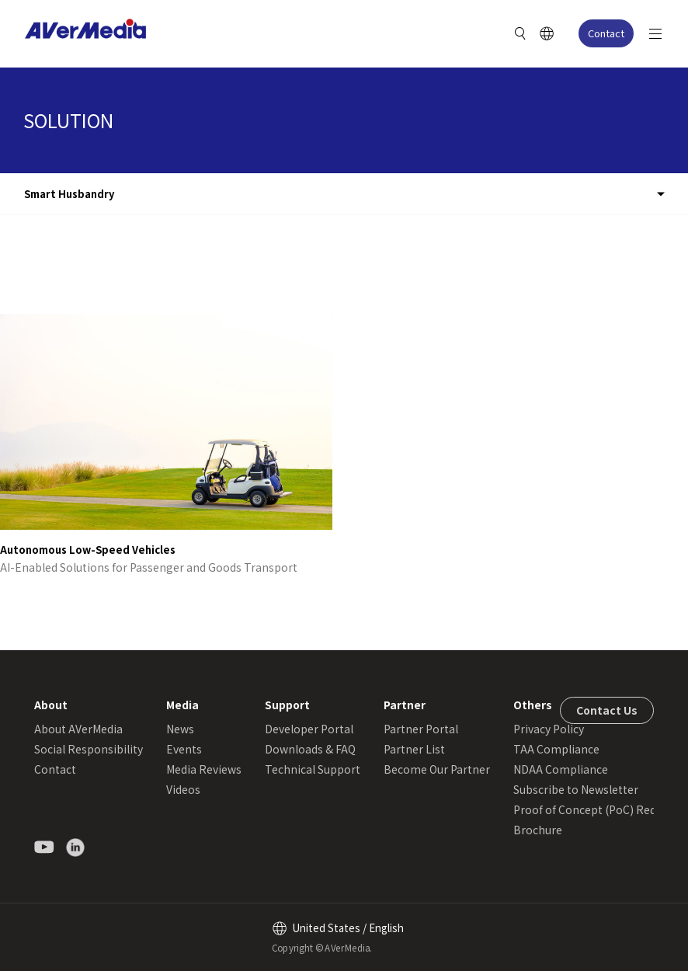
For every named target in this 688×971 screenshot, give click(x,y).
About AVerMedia (78, 728)
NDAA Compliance (560, 769)
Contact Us (607, 710)
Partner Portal (421, 728)
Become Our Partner (437, 769)
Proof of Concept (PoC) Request (596, 809)
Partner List (414, 749)
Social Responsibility (88, 749)
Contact (606, 33)
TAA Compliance (556, 749)
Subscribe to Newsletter (575, 789)
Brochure (537, 829)
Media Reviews (203, 769)
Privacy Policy (548, 728)
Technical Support (312, 769)
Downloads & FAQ (310, 749)
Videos (183, 789)
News (180, 728)
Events (184, 749)
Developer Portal (309, 728)
